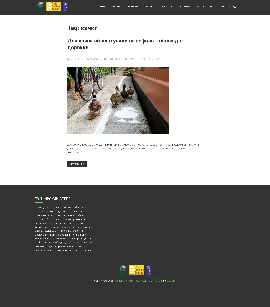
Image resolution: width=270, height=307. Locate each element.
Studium (170, 280)
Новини (133, 6)
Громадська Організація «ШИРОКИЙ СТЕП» (138, 280)
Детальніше (77, 163)
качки (144, 59)
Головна (100, 6)
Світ (158, 59)
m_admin (94, 59)
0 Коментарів (113, 59)
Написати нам (206, 6)
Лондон (151, 59)
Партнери (184, 6)
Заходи (167, 6)
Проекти (150, 6)
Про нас (117, 6)
